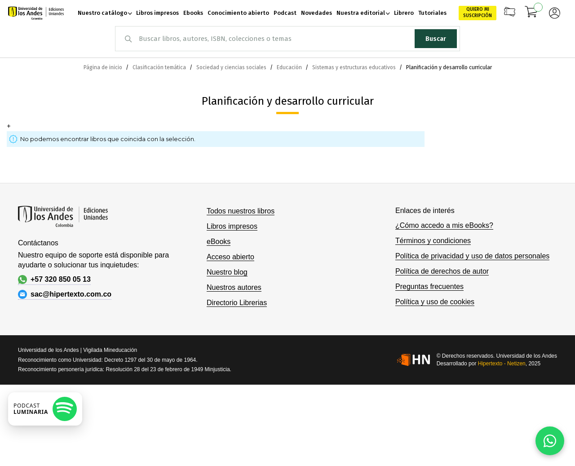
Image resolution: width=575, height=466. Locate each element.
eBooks (218, 241)
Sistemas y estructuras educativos (354, 67)
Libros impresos (232, 226)
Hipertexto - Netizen (502, 363)
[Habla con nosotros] (549, 440)
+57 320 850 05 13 (54, 279)
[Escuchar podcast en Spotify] (45, 409)
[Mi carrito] (531, 13)
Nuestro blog (227, 272)
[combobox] (287, 38)
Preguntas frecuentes (429, 286)
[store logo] (36, 13)
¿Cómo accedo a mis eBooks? (444, 225)
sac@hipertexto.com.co (64, 294)
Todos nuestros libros (240, 211)
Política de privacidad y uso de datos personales (472, 256)
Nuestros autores (234, 287)
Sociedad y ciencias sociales (232, 67)
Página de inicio (104, 67)
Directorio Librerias (237, 302)
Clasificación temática (160, 67)
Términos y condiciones (433, 240)
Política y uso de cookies (434, 302)
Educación (290, 67)
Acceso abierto (230, 257)
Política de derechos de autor (442, 271)
